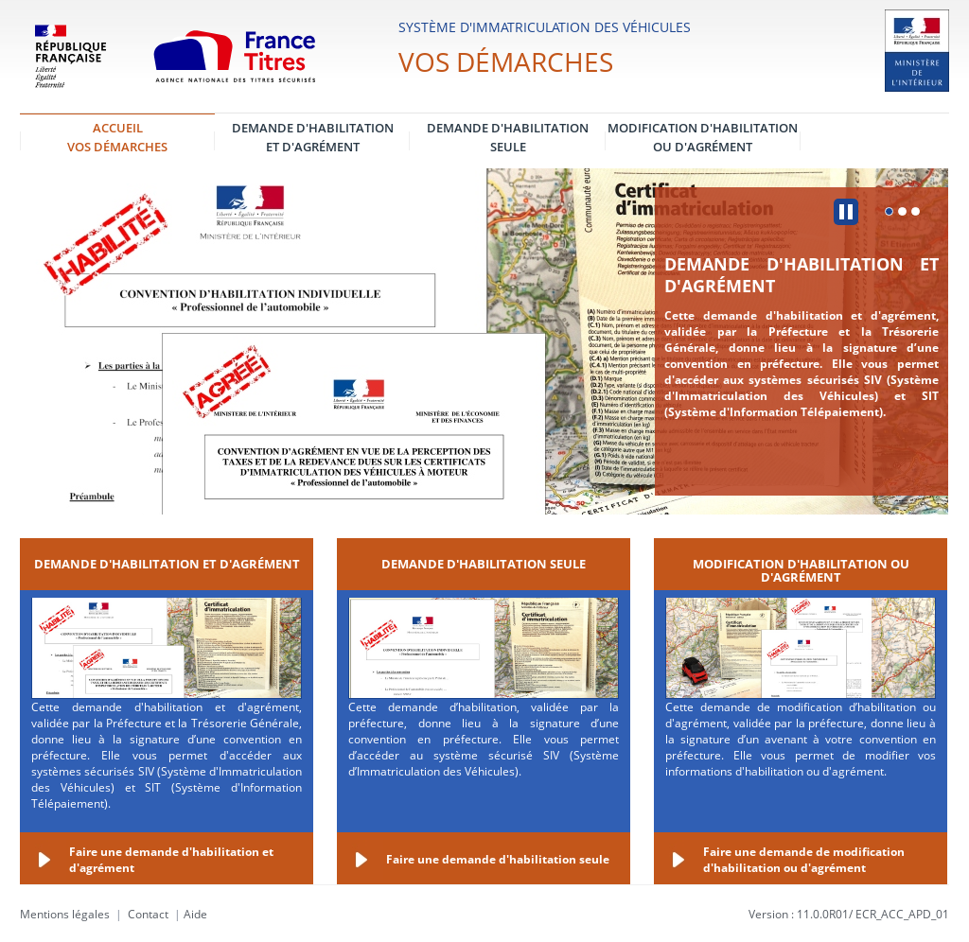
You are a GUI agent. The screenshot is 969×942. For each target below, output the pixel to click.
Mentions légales (65, 914)
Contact (148, 914)
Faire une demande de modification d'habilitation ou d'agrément (804, 860)
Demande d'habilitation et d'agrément (801, 275)
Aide (195, 914)
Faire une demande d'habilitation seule (497, 859)
